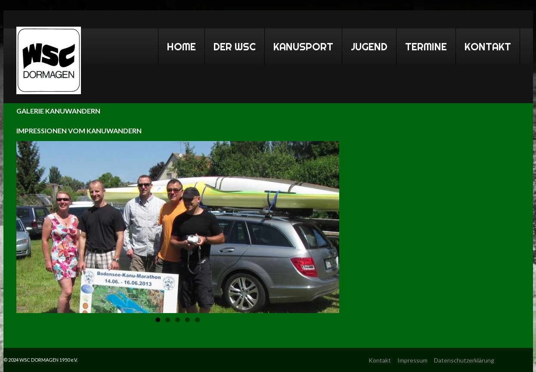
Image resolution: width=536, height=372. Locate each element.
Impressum (412, 360)
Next (323, 224)
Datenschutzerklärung (464, 360)
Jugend (369, 46)
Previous (31, 224)
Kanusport (300, 45)
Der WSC (231, 45)
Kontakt (488, 46)
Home (177, 45)
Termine (422, 45)
